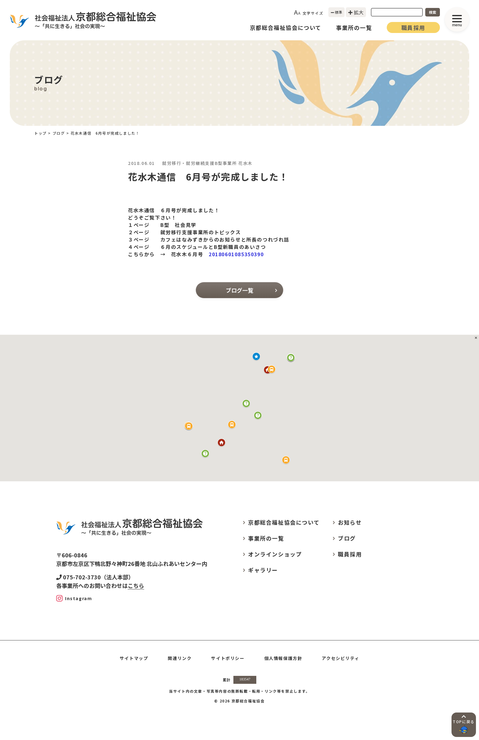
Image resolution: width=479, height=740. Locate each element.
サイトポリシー (227, 658)
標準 (336, 12)
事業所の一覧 (354, 27)
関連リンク (180, 658)
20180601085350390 (236, 254)
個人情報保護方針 (283, 658)
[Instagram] (74, 598)
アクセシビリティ (340, 658)
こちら (136, 585)
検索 (432, 12)
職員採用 (413, 27)
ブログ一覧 (251, 290)
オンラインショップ (275, 554)
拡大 (356, 12)
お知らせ (350, 522)
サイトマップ (134, 658)
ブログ (59, 133)
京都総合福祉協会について (285, 27)
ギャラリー (263, 570)
